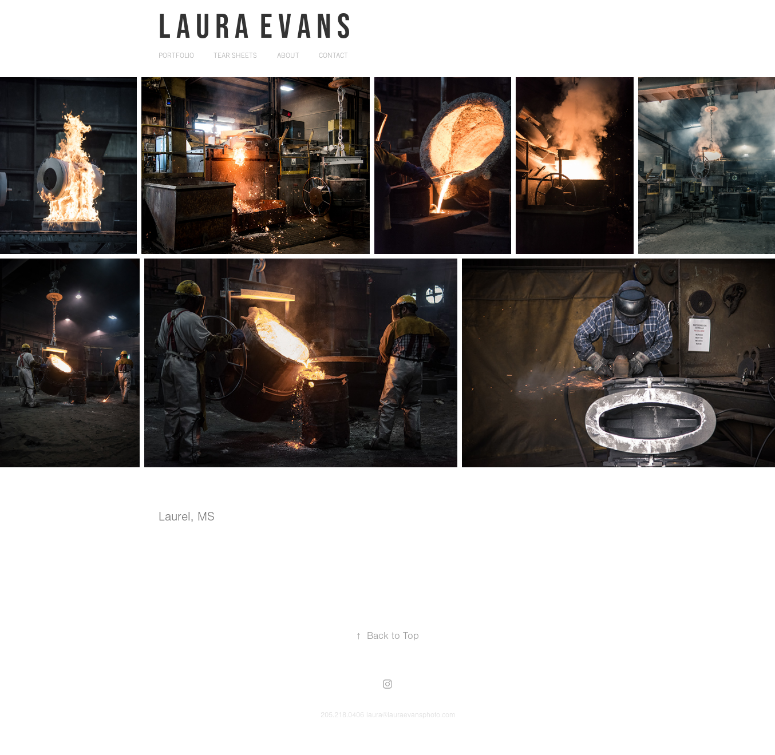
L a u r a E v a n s (254, 25)
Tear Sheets (235, 54)
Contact (333, 54)
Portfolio (176, 54)
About (288, 54)
